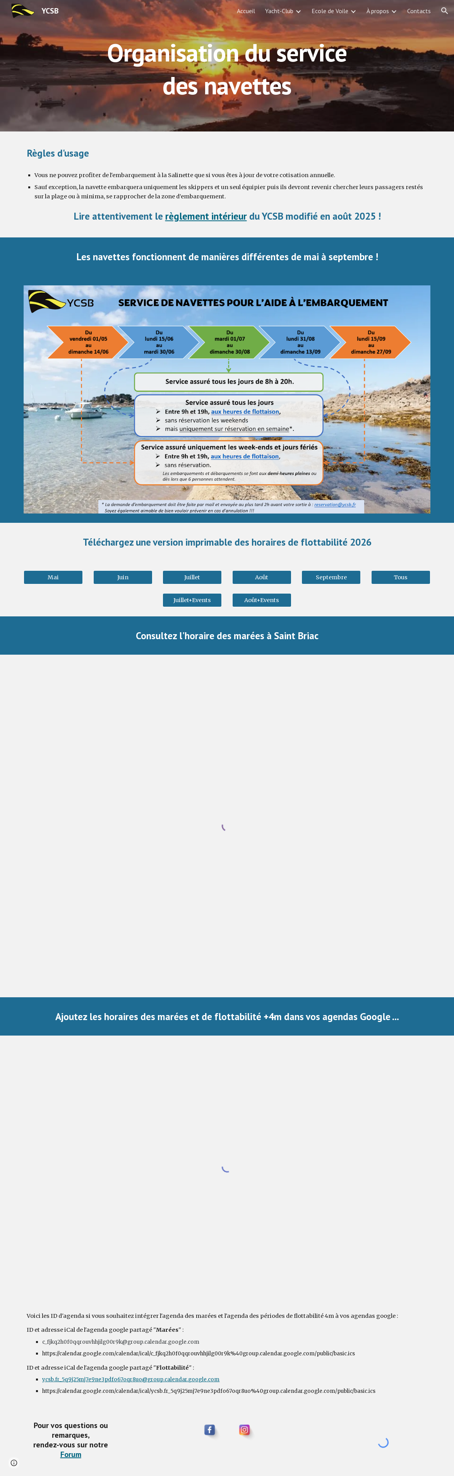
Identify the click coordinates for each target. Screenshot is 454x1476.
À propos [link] (378, 11)
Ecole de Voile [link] (330, 11)
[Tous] (401, 577)
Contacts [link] (419, 11)
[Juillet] (192, 577)
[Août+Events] (262, 600)
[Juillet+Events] (192, 600)
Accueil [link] (246, 11)
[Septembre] (331, 577)
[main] (227, 66)
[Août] (262, 577)
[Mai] (53, 577)
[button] (444, 11)
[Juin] (123, 577)
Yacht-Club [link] (279, 11)
